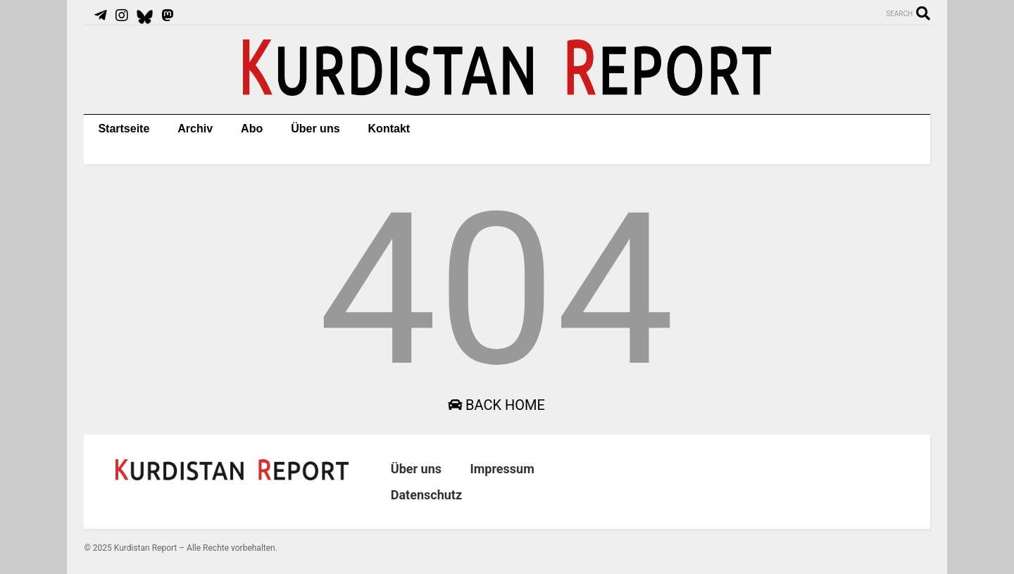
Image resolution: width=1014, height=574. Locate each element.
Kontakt (389, 129)
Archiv (195, 129)
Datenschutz (426, 494)
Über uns (315, 129)
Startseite (123, 129)
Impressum (502, 468)
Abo (252, 129)
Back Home (496, 405)
